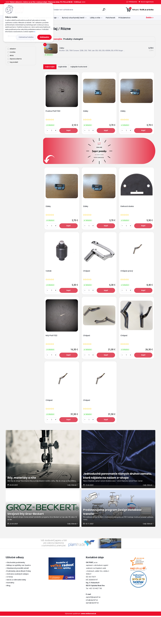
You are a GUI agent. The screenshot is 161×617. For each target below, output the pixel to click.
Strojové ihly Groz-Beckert (25, 515)
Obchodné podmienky (16, 564)
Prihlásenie (133, 2)
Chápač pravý (127, 271)
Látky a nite (95, 18)
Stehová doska (127, 207)
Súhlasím (44, 37)
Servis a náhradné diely (16, 581)
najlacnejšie (50, 67)
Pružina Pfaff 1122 (53, 111)
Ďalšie (149, 17)
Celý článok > (72, 486)
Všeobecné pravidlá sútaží (18, 569)
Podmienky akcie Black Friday (18, 572)
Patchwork (110, 18)
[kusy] (52, 130)
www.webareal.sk (88, 615)
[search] (104, 10)
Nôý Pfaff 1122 (51, 336)
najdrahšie (62, 67)
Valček (49, 271)
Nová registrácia (147, 2)
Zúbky (85, 111)
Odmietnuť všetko (26, 37)
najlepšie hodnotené (78, 67)
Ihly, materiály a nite (21, 479)
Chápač (86, 271)
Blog (8, 587)
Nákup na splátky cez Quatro (19, 566)
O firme (10, 578)
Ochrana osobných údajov (18, 575)
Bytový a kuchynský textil (73, 18)
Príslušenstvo (124, 18)
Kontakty (10, 584)
